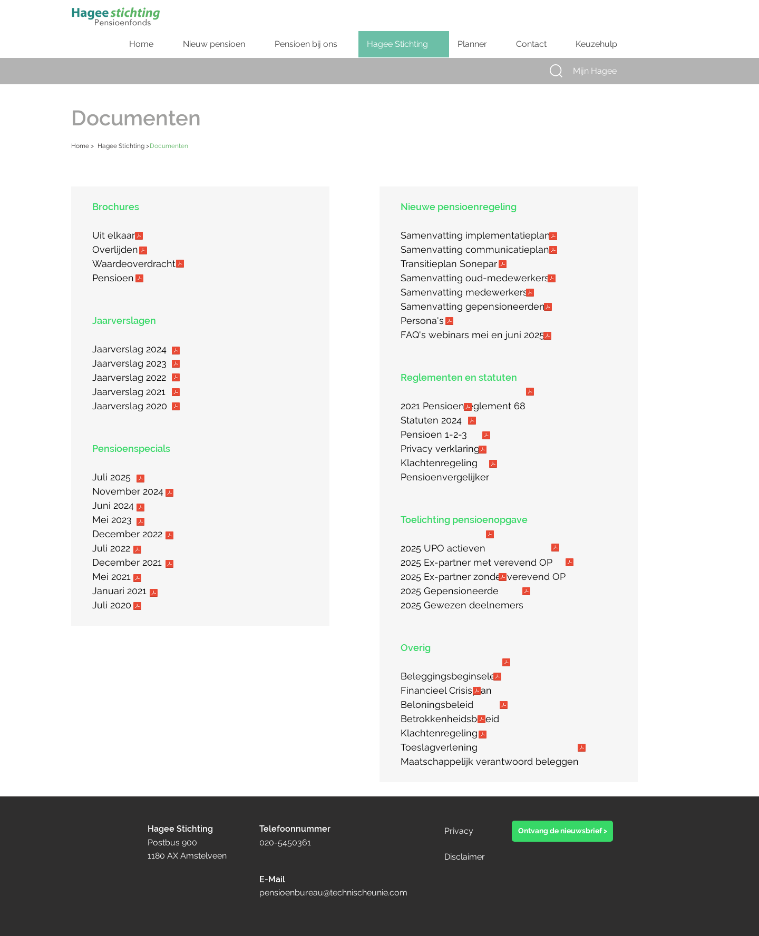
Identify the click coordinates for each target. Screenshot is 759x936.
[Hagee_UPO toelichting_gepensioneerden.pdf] (502, 578)
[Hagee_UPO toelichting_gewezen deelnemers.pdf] (526, 592)
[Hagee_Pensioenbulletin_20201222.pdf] (153, 594)
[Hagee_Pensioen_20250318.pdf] (139, 279)
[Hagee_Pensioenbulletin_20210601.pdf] (137, 579)
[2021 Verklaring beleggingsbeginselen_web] (506, 663)
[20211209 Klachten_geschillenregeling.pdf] (482, 451)
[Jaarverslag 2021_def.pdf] (175, 393)
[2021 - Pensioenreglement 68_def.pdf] (529, 393)
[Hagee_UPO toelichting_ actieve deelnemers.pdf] (489, 535)
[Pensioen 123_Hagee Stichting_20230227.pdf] (471, 422)
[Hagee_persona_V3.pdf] (449, 322)
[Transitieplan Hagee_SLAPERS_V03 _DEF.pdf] (551, 279)
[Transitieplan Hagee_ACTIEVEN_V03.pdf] (529, 294)
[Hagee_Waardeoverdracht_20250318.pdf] (179, 265)
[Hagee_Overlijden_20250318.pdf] (142, 252)
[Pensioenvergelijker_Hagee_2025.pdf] (492, 465)
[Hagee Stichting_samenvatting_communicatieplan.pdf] (553, 251)
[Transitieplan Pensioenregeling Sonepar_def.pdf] (502, 265)
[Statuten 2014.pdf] (467, 408)
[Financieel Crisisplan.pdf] (497, 678)
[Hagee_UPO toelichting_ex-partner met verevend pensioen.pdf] (555, 549)
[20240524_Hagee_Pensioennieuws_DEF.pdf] (140, 509)
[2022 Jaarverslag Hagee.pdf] (175, 378)
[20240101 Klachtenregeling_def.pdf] (481, 720)
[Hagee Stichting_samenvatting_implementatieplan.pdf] (553, 237)
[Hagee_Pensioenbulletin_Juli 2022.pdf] (137, 551)
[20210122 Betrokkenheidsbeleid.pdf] (503, 706)
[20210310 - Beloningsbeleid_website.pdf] (476, 692)
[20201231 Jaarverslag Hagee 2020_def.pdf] (175, 407)
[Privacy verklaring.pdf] (486, 436)
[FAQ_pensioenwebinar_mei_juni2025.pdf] (547, 337)
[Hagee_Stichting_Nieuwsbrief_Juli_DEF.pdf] (140, 480)
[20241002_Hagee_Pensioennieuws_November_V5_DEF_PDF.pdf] (169, 494)
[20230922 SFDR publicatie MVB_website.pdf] (581, 749)
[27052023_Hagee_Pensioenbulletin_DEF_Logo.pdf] (140, 523)
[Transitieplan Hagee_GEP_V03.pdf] (547, 308)
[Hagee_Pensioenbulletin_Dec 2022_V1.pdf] (169, 536)
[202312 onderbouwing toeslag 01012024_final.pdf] (482, 736)
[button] (556, 70)
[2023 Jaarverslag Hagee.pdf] (175, 365)
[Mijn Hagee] (604, 71)
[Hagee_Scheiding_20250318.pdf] (138, 237)
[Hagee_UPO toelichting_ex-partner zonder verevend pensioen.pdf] (569, 563)
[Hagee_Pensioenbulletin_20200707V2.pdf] (137, 607)
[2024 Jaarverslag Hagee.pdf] (175, 352)
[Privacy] (469, 831)
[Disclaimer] (480, 857)
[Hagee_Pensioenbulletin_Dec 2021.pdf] (169, 565)
